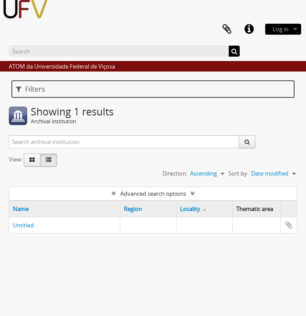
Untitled (23, 225)
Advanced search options (153, 194)
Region (133, 209)
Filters (30, 89)
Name (21, 209)
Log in (280, 29)
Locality (190, 209)
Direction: (174, 173)
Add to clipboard (288, 225)
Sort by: (238, 173)
